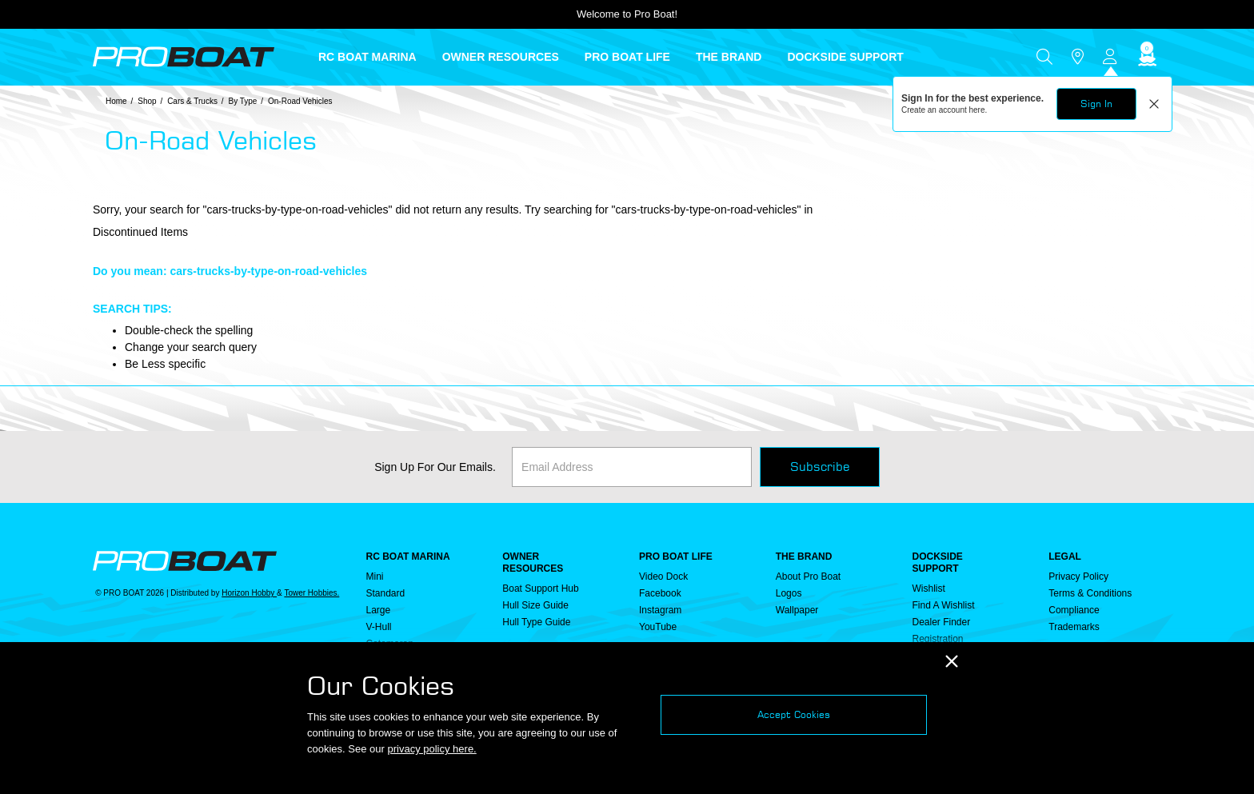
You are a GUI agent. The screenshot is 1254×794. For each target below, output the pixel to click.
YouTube (658, 626)
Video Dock (663, 576)
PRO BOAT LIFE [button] (627, 56)
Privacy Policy (1078, 576)
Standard (385, 593)
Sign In (1096, 104)
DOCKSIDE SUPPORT (938, 562)
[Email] (632, 467)
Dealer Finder (942, 622)
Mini (375, 576)
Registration (938, 638)
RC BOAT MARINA (408, 556)
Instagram (660, 610)
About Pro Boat (808, 576)
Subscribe (819, 466)
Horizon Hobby (249, 593)
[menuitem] (380, 57)
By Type (242, 101)
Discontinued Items (140, 231)
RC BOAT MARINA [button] (367, 56)
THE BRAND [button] (728, 56)
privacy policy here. (431, 749)
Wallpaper (797, 610)
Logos (789, 593)
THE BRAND (804, 556)
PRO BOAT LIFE (676, 556)
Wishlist (929, 588)
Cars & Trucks (192, 101)
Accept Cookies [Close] (793, 714)
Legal (1064, 556)
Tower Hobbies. (311, 593)
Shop (147, 101)
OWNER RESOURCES (532, 562)
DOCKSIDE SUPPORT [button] (845, 56)
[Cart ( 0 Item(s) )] (1144, 57)
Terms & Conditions (1090, 593)
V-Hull (379, 626)
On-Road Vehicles (300, 101)
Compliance (1073, 610)
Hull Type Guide (536, 622)
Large (378, 610)
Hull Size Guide (535, 605)
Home (116, 101)
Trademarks (1074, 626)
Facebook (660, 593)
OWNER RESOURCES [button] (500, 56)
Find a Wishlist (944, 605)
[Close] (951, 662)
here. (978, 110)
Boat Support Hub (540, 588)
